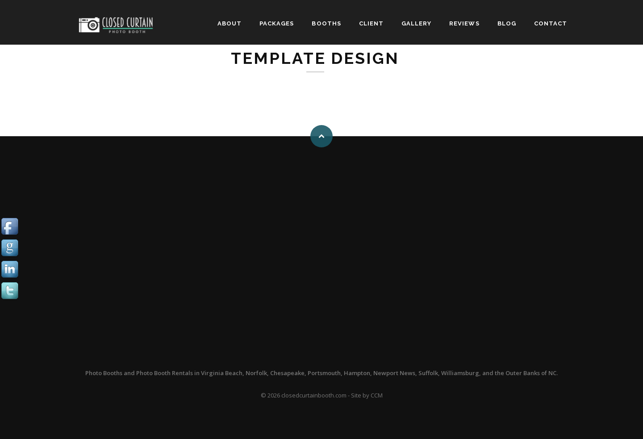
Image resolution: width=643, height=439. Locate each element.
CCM (377, 395)
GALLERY (416, 23)
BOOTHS (326, 23)
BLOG (506, 23)
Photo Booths (103, 373)
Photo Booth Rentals (164, 373)
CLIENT (371, 23)
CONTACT (550, 23)
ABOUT (229, 23)
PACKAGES (276, 23)
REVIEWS (464, 23)
